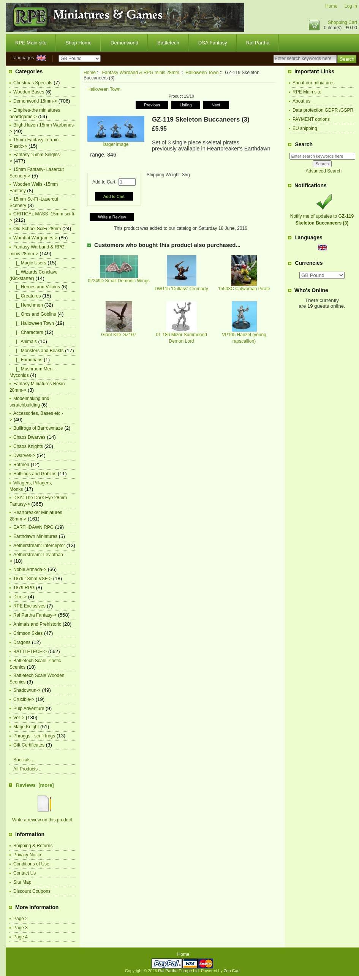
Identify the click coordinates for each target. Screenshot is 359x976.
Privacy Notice (28, 854)
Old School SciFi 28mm (37, 228)
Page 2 (20, 918)
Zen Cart (232, 970)
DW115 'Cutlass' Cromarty (181, 288)
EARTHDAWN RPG (33, 527)
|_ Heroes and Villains (36, 286)
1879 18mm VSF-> (32, 578)
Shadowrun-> (27, 690)
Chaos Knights (28, 446)
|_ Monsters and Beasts (38, 350)
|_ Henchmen (28, 305)
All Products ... (28, 769)
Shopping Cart (342, 22)
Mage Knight (26, 726)
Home (331, 6)
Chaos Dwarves (29, 437)
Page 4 (20, 937)
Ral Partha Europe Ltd (178, 970)
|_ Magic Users (29, 263)
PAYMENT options (311, 119)
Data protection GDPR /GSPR (323, 110)
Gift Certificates (28, 745)
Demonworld (124, 43)
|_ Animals (25, 341)
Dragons (21, 642)
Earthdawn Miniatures (35, 536)
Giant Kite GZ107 (118, 334)
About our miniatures (314, 82)
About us (301, 101)
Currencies (309, 263)
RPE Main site (30, 43)
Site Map (22, 882)
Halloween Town (201, 72)
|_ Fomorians (27, 359)
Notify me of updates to (322, 216)
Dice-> (20, 597)
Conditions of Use (31, 864)
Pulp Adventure (28, 708)
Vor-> (18, 717)
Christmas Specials (32, 82)
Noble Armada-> (29, 569)
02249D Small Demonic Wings (119, 280)
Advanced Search (323, 171)
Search (304, 144)
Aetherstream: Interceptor (39, 545)
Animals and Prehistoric (37, 624)
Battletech (168, 43)
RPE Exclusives (29, 606)
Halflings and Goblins (34, 473)
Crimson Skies (28, 633)
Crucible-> (23, 699)
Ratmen (21, 464)
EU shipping (305, 128)
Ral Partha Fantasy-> (35, 615)
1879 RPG (24, 587)
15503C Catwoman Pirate (244, 288)
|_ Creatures (27, 296)
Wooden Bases (28, 92)
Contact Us (24, 873)
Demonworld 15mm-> (35, 101)
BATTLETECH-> (30, 651)
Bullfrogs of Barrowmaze (38, 428)
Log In (351, 6)
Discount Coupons (32, 891)
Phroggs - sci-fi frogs (34, 736)
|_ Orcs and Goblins (34, 314)
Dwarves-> (24, 455)
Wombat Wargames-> (35, 237)
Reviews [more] (35, 785)
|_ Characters (28, 332)
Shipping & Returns (32, 845)
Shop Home (78, 43)
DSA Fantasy (212, 43)
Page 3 (20, 927)
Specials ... (24, 759)
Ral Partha (257, 43)
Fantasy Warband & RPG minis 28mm (140, 72)
